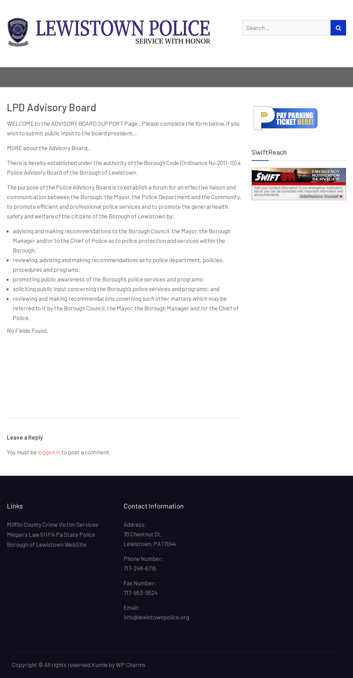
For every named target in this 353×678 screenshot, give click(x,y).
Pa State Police (75, 534)
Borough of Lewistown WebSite (46, 544)
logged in (49, 452)
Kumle (100, 664)
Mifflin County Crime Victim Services (52, 524)
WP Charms (131, 664)
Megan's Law (23, 534)
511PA (47, 534)
